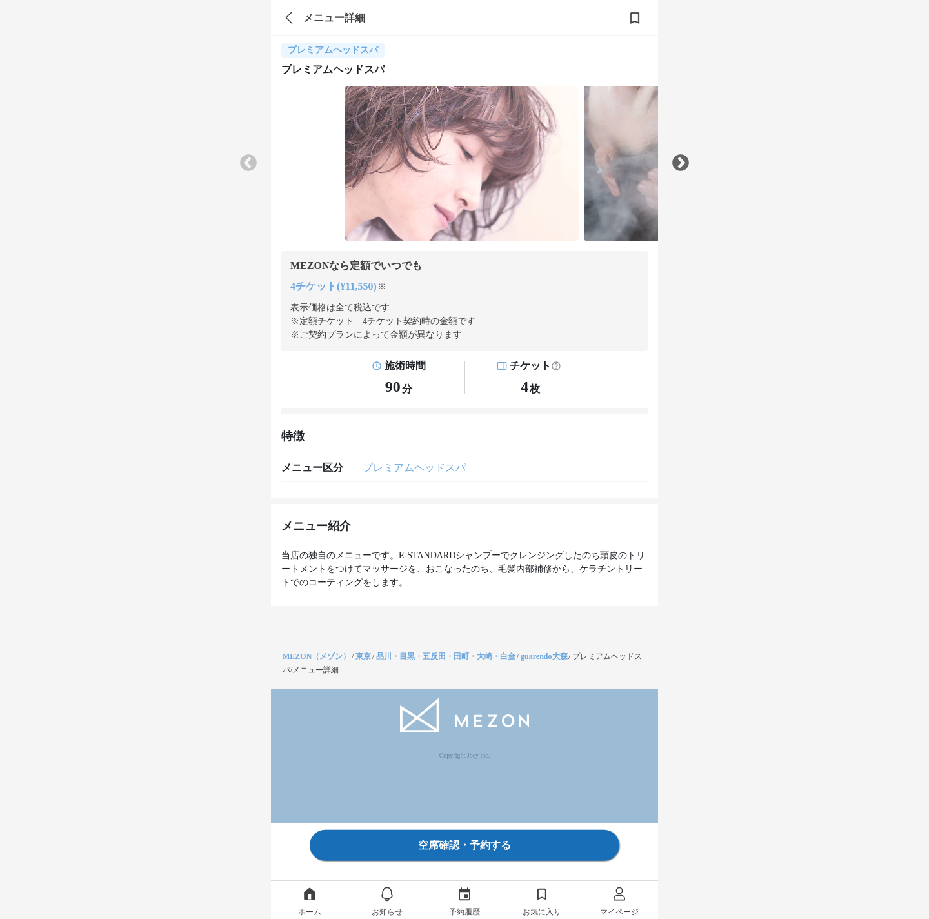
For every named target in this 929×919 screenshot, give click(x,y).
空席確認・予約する (464, 845)
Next (680, 163)
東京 (363, 656)
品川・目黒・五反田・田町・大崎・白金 (445, 656)
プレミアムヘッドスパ (414, 467)
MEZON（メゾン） (316, 656)
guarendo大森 (544, 656)
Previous (248, 163)
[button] (556, 366)
